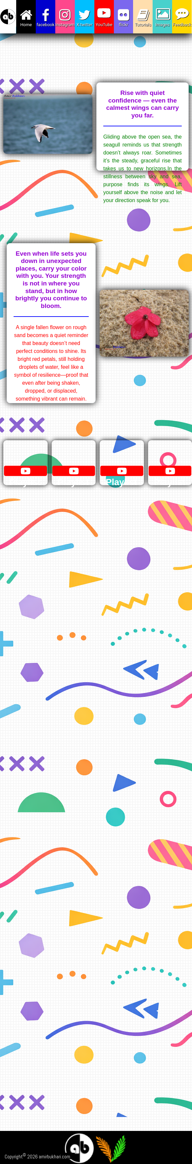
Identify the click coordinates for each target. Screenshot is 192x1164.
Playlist (25, 477)
